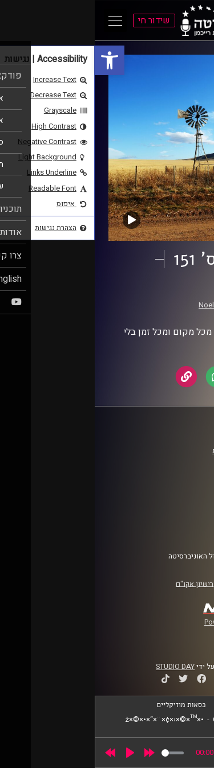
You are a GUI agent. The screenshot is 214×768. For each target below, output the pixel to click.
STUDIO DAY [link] (80, 667)
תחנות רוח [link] (154, 294)
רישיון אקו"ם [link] (100, 583)
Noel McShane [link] (127, 305)
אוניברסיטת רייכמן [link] (166, 462)
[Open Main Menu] (20, 20)
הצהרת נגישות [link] (173, 518)
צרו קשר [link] (182, 529)
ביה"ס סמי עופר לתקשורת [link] (156, 451)
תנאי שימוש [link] (176, 507)
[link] (15, 60)
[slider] (78, 753)
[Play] (35, 753)
